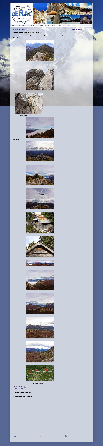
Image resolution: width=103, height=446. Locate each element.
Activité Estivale (21, 25)
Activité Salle (40, 25)
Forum (59, 25)
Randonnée (20, 388)
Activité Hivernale (31, 25)
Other (64, 25)
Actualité (47, 25)
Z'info (74, 25)
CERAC (53, 25)
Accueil (13, 25)
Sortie (69, 25)
